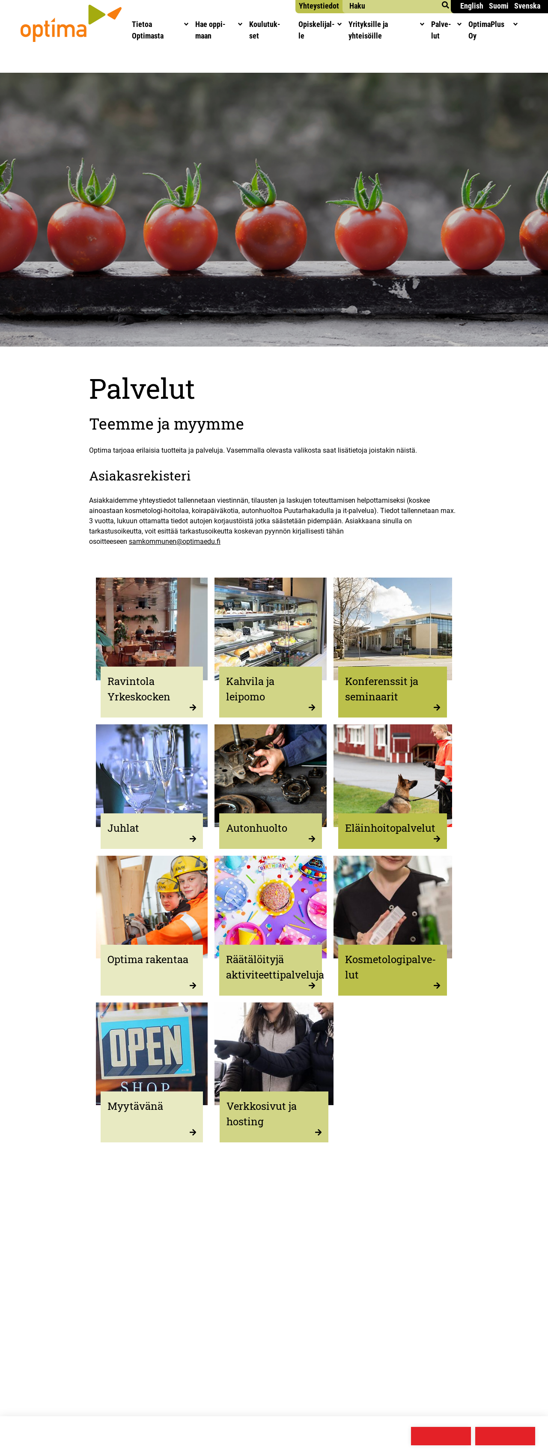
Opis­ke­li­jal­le (328, 30)
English (471, 5)
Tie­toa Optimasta (158, 30)
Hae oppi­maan (221, 30)
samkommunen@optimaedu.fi (174, 541)
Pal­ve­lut (462, 30)
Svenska (527, 5)
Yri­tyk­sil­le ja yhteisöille (398, 30)
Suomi (499, 5)
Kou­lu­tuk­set (275, 30)
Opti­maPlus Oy (512, 30)
